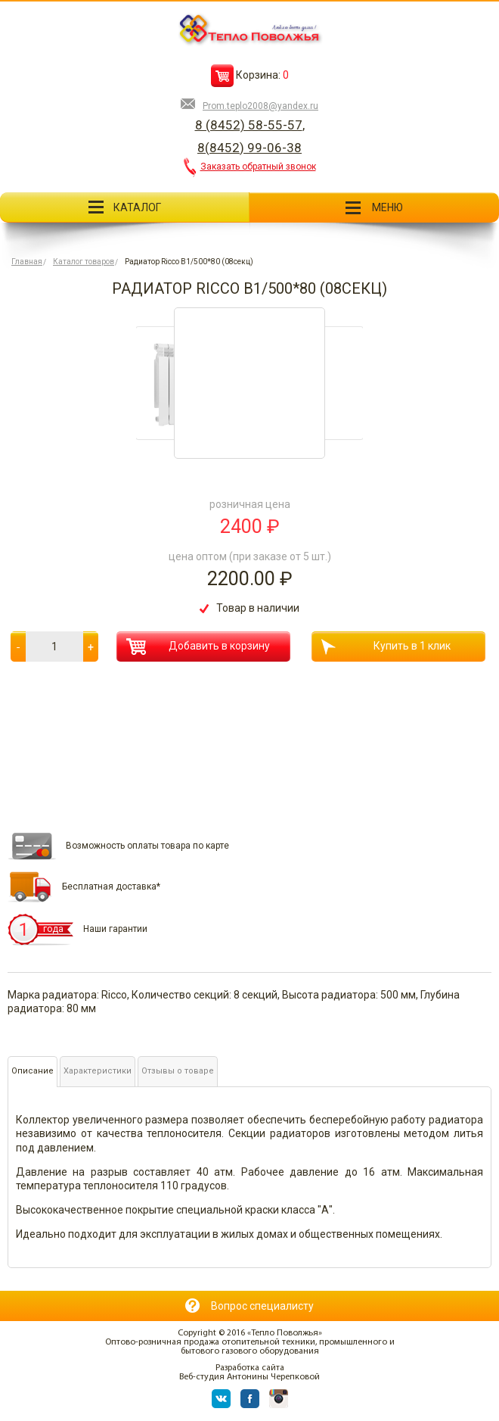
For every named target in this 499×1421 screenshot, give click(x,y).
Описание (32, 1071)
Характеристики (98, 1071)
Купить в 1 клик (386, 647)
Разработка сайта (249, 1368)
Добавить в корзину (198, 646)
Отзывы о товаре (177, 1071)
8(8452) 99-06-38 (249, 147)
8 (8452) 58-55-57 (248, 124)
